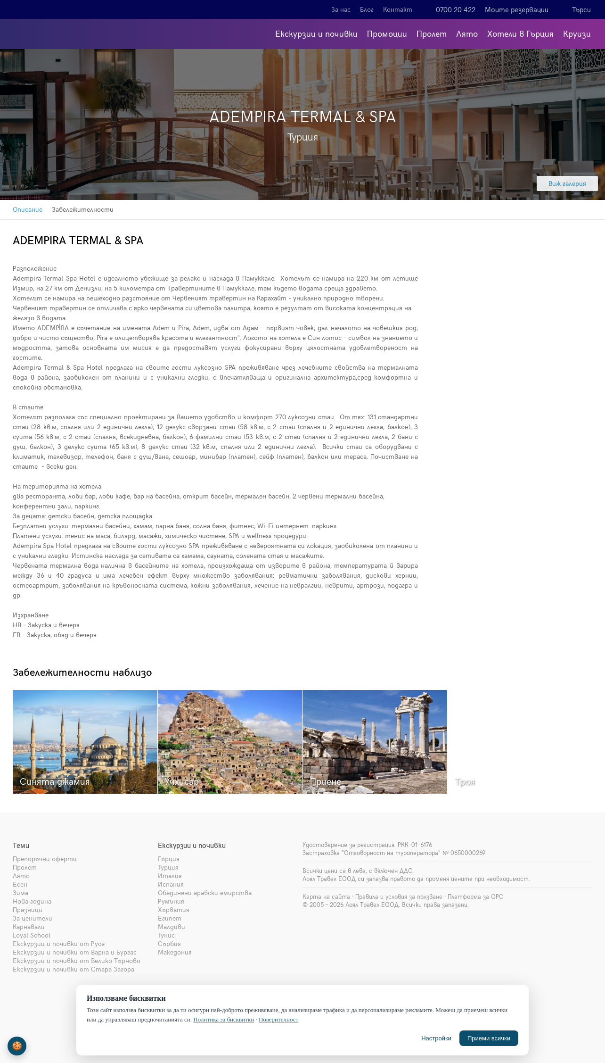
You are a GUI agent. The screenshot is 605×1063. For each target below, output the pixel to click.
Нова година (32, 901)
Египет (169, 918)
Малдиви (171, 926)
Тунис (166, 934)
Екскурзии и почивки (316, 33)
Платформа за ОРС (475, 896)
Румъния (171, 901)
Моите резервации (516, 9)
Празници (27, 909)
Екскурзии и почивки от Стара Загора (73, 968)
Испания (171, 884)
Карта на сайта (326, 896)
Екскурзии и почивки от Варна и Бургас (75, 951)
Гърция (169, 858)
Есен (20, 884)
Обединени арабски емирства (205, 892)
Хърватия (173, 909)
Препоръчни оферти (45, 858)
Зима (20, 892)
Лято (467, 33)
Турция (168, 867)
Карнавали (29, 926)
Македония (175, 951)
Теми (21, 845)
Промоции (387, 33)
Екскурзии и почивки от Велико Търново (76, 960)
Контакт (397, 9)
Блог (367, 9)
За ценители (32, 918)
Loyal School (31, 934)
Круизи (577, 33)
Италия (170, 875)
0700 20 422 (455, 9)
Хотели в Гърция (520, 33)
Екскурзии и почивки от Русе (59, 943)
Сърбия (169, 943)
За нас (341, 9)
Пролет (432, 33)
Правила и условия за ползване (398, 896)
